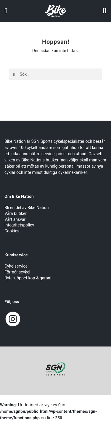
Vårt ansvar (14, 219)
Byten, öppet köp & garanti (28, 278)
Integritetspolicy (19, 225)
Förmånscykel (17, 272)
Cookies (11, 231)
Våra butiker (15, 213)
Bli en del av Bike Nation (26, 208)
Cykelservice (16, 266)
